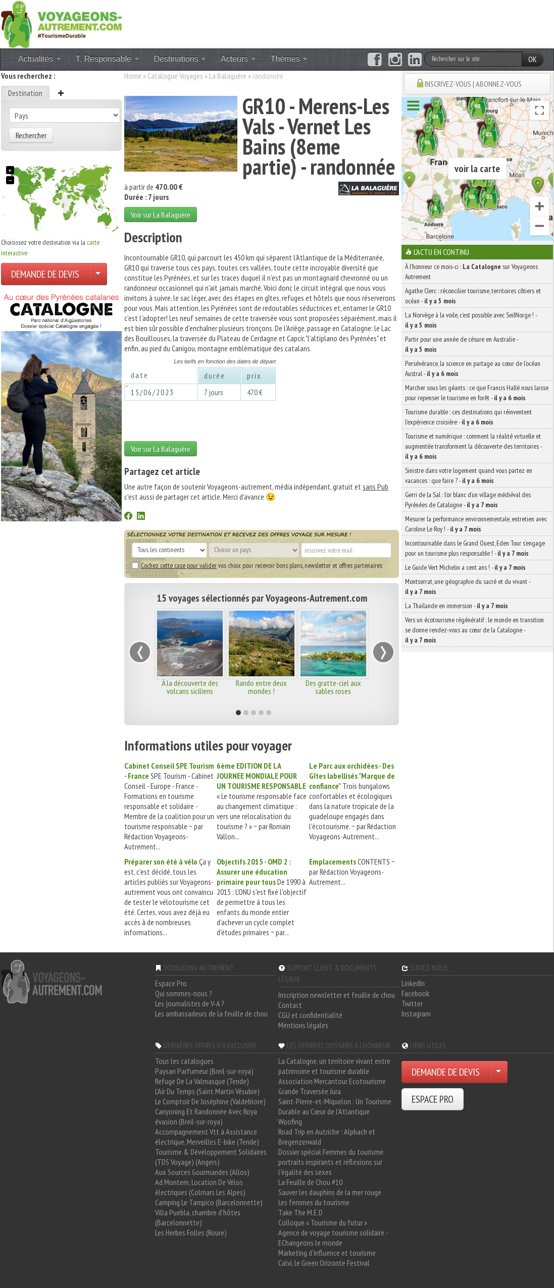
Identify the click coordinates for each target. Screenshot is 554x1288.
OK (532, 59)
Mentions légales (303, 1025)
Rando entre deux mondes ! (261, 687)
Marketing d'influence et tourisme (327, 1253)
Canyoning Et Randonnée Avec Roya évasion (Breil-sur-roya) (206, 1116)
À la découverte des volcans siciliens (190, 687)
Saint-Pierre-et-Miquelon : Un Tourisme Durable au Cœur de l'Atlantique (334, 1106)
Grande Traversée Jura (309, 1091)
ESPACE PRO (433, 1099)
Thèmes (289, 59)
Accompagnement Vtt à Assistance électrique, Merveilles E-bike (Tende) (207, 1136)
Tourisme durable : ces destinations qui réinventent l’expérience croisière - (468, 416)
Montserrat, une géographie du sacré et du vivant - (467, 586)
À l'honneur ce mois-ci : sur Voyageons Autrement (471, 271)
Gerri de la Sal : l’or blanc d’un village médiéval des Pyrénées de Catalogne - (468, 499)
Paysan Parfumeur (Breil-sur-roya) (204, 1071)
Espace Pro (171, 983)
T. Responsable (107, 59)
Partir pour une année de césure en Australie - (461, 344)
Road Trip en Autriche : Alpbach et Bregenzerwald (326, 1136)
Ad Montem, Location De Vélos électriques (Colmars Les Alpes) (200, 1187)
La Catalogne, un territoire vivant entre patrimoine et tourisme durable (334, 1066)
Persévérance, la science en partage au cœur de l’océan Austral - (472, 368)
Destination (25, 93)
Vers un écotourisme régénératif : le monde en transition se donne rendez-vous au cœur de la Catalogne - (474, 630)
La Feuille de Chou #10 (310, 1182)
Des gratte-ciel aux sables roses (333, 687)
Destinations (180, 59)
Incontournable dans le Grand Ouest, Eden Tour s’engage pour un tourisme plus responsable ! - (475, 548)
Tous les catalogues (184, 1061)
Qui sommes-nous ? (183, 993)
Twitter (412, 1003)
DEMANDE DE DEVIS (45, 274)
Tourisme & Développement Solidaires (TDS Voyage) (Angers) (211, 1157)
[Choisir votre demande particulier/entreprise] (98, 274)
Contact (290, 1005)
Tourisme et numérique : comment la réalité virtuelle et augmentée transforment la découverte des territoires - (473, 446)
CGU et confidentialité (310, 1015)
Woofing (290, 1121)
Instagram (416, 1013)
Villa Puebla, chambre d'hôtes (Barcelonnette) (197, 1217)
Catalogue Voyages (175, 76)
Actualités (39, 59)
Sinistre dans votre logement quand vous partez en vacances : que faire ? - (468, 475)
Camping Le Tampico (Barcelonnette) (209, 1202)
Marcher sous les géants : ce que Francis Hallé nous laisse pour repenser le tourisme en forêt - (476, 392)
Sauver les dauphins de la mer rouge (329, 1192)
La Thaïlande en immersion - (456, 605)
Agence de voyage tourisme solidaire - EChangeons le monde (333, 1237)
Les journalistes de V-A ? (189, 1003)
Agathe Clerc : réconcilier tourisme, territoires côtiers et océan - (473, 295)
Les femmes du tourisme (313, 1202)
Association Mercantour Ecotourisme (332, 1081)
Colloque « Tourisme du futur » (322, 1222)
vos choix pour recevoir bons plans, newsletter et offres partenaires (257, 565)
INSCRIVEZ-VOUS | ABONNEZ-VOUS (473, 84)
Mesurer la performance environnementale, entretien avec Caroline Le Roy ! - (476, 523)
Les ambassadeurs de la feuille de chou (211, 1013)
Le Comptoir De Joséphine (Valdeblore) (210, 1101)
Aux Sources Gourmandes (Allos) (202, 1172)
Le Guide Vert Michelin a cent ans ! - (465, 567)
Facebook (415, 993)
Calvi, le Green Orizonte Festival (324, 1263)
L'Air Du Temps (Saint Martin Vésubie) (207, 1091)
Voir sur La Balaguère (160, 214)
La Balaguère (227, 76)
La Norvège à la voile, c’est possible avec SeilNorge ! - (471, 320)
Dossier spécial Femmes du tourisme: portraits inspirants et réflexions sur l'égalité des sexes (331, 1162)
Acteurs (238, 59)
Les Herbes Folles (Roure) (191, 1232)
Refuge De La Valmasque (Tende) (202, 1081)
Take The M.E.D (300, 1212)
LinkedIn (413, 983)
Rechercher (31, 135)
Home (132, 76)
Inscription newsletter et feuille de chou (336, 995)
